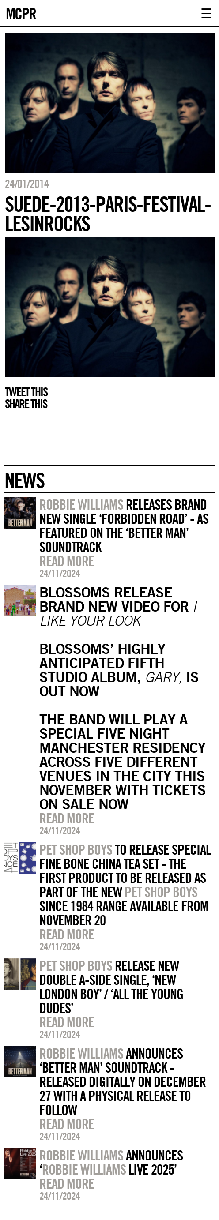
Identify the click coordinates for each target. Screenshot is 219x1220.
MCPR (21, 12)
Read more (66, 561)
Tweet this (26, 391)
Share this (26, 403)
